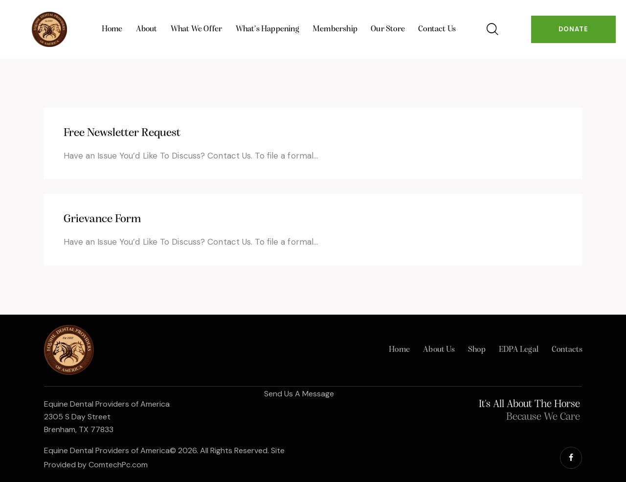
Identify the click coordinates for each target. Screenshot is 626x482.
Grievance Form (102, 219)
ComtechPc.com (118, 464)
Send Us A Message (299, 394)
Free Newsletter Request (122, 133)
